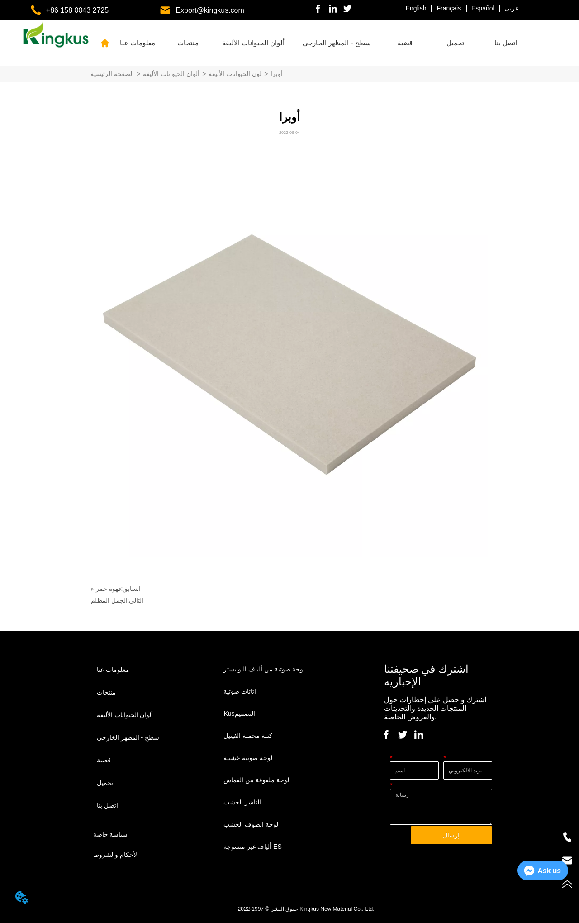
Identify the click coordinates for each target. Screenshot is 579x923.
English (416, 8)
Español (482, 8)
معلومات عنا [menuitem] (137, 43)
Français (449, 8)
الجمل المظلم (109, 600)
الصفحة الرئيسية (112, 73)
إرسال (451, 835)
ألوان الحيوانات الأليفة (171, 73)
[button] (188, 43)
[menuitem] (188, 43)
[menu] (322, 43)
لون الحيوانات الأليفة (235, 73)
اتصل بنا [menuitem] (505, 43)
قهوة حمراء (106, 588)
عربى (511, 8)
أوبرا (277, 73)
